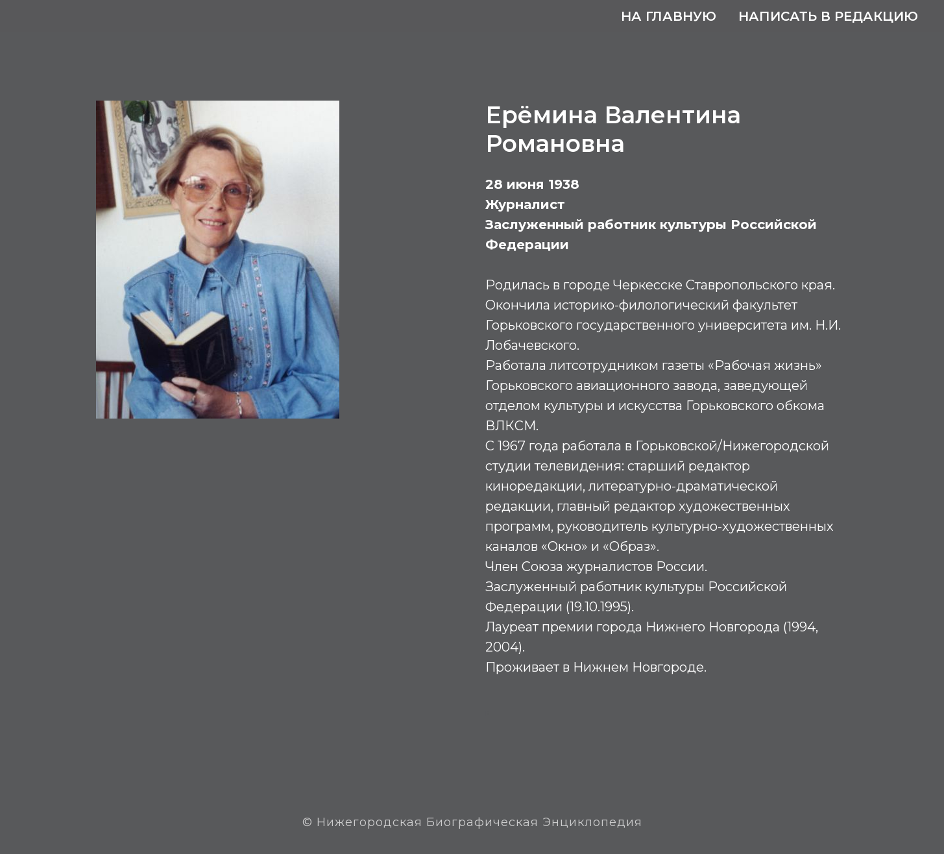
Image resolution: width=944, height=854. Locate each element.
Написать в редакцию (828, 16)
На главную (668, 16)
